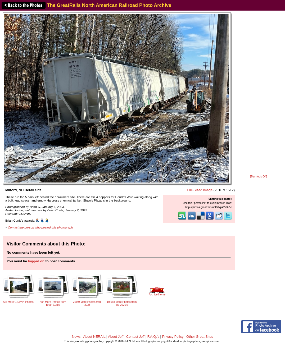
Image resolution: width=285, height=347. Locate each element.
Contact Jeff (135, 337)
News (76, 337)
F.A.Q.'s (153, 337)
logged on (36, 261)
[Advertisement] (258, 93)
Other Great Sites (199, 337)
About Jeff (115, 337)
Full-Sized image (199, 190)
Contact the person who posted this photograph (40, 227)
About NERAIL (94, 337)
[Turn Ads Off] (258, 176)
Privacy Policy (173, 337)
